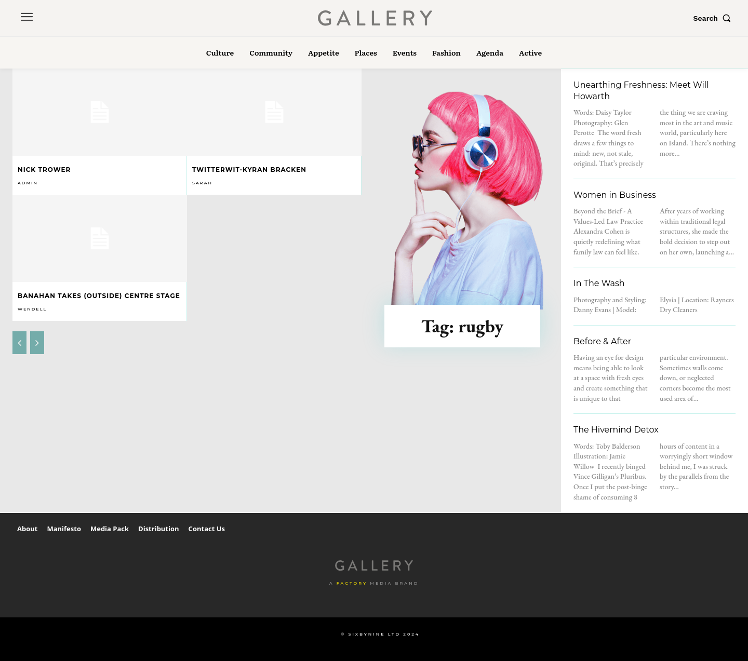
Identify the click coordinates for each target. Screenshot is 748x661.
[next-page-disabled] (37, 342)
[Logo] (375, 18)
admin (28, 182)
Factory (352, 583)
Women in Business (614, 195)
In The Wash (599, 283)
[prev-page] (19, 342)
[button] (714, 18)
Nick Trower (44, 169)
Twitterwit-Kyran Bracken (249, 169)
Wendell (32, 309)
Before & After (602, 341)
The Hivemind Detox (616, 430)
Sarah (202, 182)
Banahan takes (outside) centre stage (99, 296)
